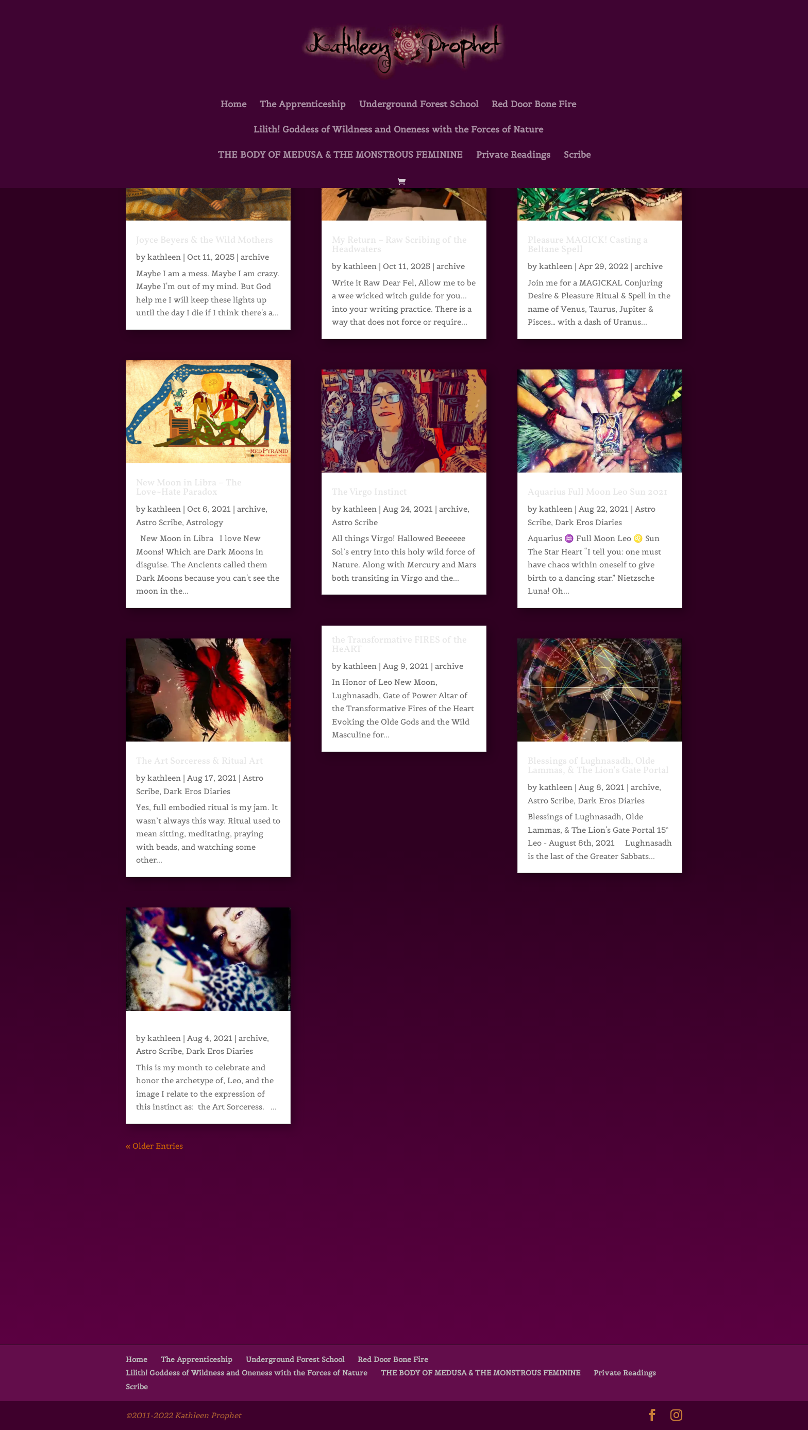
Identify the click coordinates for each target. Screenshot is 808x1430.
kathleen (164, 257)
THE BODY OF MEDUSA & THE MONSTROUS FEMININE (340, 155)
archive (255, 257)
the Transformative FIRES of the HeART (399, 645)
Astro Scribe (159, 522)
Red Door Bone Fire (534, 105)
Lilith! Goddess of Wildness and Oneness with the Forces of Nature (398, 130)
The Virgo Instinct (369, 492)
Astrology (204, 522)
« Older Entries (154, 1146)
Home (233, 105)
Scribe (577, 155)
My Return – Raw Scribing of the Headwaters (399, 245)
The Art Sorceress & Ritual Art (199, 761)
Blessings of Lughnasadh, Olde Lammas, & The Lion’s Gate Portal (598, 766)
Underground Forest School (418, 105)
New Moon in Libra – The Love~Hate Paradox (189, 488)
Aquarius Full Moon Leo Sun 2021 (597, 492)
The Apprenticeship (303, 105)
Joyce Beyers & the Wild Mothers (204, 240)
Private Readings (513, 155)
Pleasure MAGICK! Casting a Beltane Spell (588, 245)
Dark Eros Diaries (196, 791)
